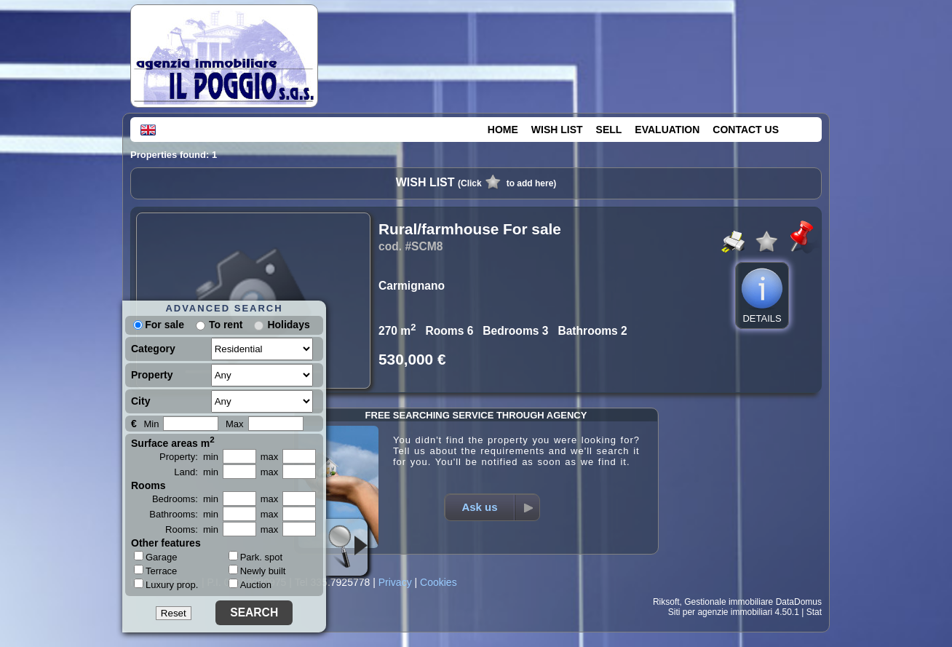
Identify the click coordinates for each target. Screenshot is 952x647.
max (270, 456)
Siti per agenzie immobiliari (720, 612)
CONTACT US (746, 129)
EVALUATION (667, 129)
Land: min (196, 472)
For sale (158, 324)
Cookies (438, 582)
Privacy (395, 582)
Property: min (188, 456)
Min (151, 423)
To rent (225, 324)
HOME (503, 129)
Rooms (148, 485)
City (140, 401)
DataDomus (799, 602)
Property (152, 375)
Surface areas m (173, 441)
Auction (250, 584)
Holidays (288, 324)
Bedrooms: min (185, 498)
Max (235, 423)
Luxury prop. (166, 584)
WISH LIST (557, 129)
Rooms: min (191, 529)
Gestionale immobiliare (728, 602)
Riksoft (666, 602)
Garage (155, 557)
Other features (166, 543)
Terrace (155, 570)
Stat (814, 612)
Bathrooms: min (183, 514)
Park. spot (256, 557)
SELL (609, 129)
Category (153, 348)
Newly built (257, 570)
